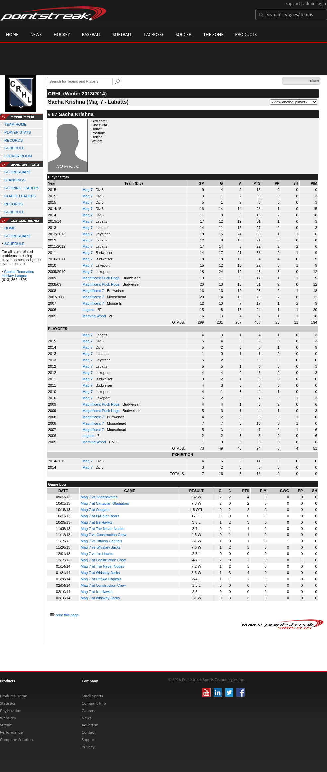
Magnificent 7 (93, 291)
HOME (9, 228)
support (293, 3)
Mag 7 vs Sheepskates (99, 497)
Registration (10, 710)
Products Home (13, 696)
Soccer (183, 34)
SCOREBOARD (17, 172)
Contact (89, 732)
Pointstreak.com (53, 14)
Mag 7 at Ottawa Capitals (101, 579)
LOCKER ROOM (18, 156)
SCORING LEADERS (21, 188)
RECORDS (13, 140)
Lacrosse (154, 34)
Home (12, 34)
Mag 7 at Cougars (95, 510)
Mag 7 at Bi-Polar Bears (100, 516)
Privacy (88, 747)
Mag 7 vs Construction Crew (103, 535)
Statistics (8, 703)
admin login (314, 3)
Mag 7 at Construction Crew (103, 560)
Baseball (91, 34)
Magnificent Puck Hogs (101, 278)
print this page (67, 615)
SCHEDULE (14, 148)
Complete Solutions (17, 739)
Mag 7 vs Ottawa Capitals (101, 541)
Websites (8, 718)
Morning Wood (94, 316)
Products (246, 34)
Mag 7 (88, 190)
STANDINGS (14, 180)
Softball (122, 34)
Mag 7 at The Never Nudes (102, 529)
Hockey (62, 34)
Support (89, 739)
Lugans (88, 310)
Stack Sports (92, 696)
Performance (11, 732)
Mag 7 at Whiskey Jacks (100, 573)
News (36, 34)
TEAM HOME (15, 124)
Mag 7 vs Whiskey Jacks (100, 547)
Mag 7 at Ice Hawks (97, 522)
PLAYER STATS (17, 132)
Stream (6, 725)
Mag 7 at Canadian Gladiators (105, 503)
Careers (88, 710)
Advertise (90, 725)
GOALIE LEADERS (20, 196)
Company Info (94, 703)
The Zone (213, 34)
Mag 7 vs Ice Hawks (97, 554)
